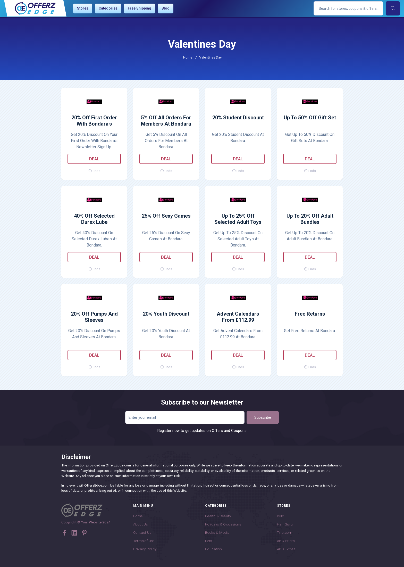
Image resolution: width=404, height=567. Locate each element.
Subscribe (262, 417)
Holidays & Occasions (223, 524)
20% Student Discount (238, 117)
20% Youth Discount (166, 314)
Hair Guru (285, 524)
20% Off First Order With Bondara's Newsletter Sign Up (94, 120)
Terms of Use (144, 541)
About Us (140, 524)
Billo (280, 516)
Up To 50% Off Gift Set (310, 117)
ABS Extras (286, 549)
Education (213, 549)
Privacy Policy (145, 549)
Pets (208, 541)
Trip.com (284, 532)
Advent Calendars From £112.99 (238, 317)
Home (187, 57)
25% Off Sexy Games (166, 216)
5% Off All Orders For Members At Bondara (166, 120)
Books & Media (217, 532)
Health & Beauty (218, 516)
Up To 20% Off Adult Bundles (310, 219)
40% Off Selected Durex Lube (94, 219)
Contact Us (142, 532)
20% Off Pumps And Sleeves (94, 317)
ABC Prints (286, 541)
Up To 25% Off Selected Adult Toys (238, 219)
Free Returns (310, 314)
